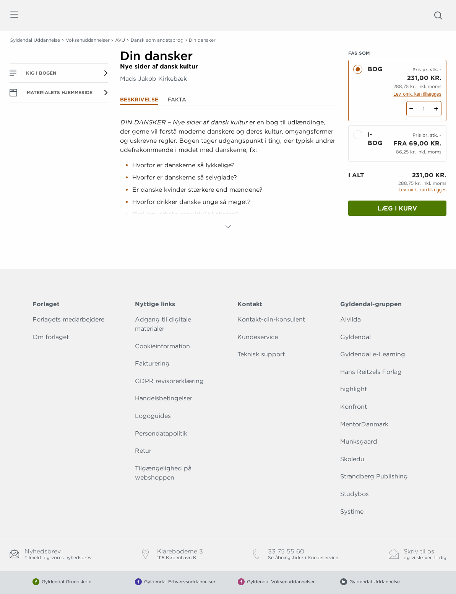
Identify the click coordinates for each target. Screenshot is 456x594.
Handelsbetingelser (163, 398)
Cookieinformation (162, 346)
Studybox (354, 494)
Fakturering (152, 363)
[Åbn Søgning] (438, 15)
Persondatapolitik (161, 433)
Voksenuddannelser (88, 40)
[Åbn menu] (14, 15)
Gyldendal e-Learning (372, 354)
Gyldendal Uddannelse (35, 40)
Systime (352, 511)
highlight (353, 389)
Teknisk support (261, 354)
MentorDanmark (364, 424)
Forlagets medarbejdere (68, 319)
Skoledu (352, 459)
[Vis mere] (228, 226)
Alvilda (350, 319)
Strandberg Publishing (374, 476)
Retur (143, 450)
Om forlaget (50, 337)
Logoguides (153, 415)
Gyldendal (355, 337)
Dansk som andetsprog (157, 40)
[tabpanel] (228, 174)
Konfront (353, 406)
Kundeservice (257, 337)
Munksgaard (358, 441)
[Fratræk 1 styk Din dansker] (411, 108)
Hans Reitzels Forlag (371, 371)
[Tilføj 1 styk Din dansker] (436, 108)
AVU (120, 40)
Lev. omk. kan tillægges (417, 94)
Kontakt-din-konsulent (271, 319)
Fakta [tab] (177, 99)
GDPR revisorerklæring (169, 381)
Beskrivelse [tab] (139, 99)
